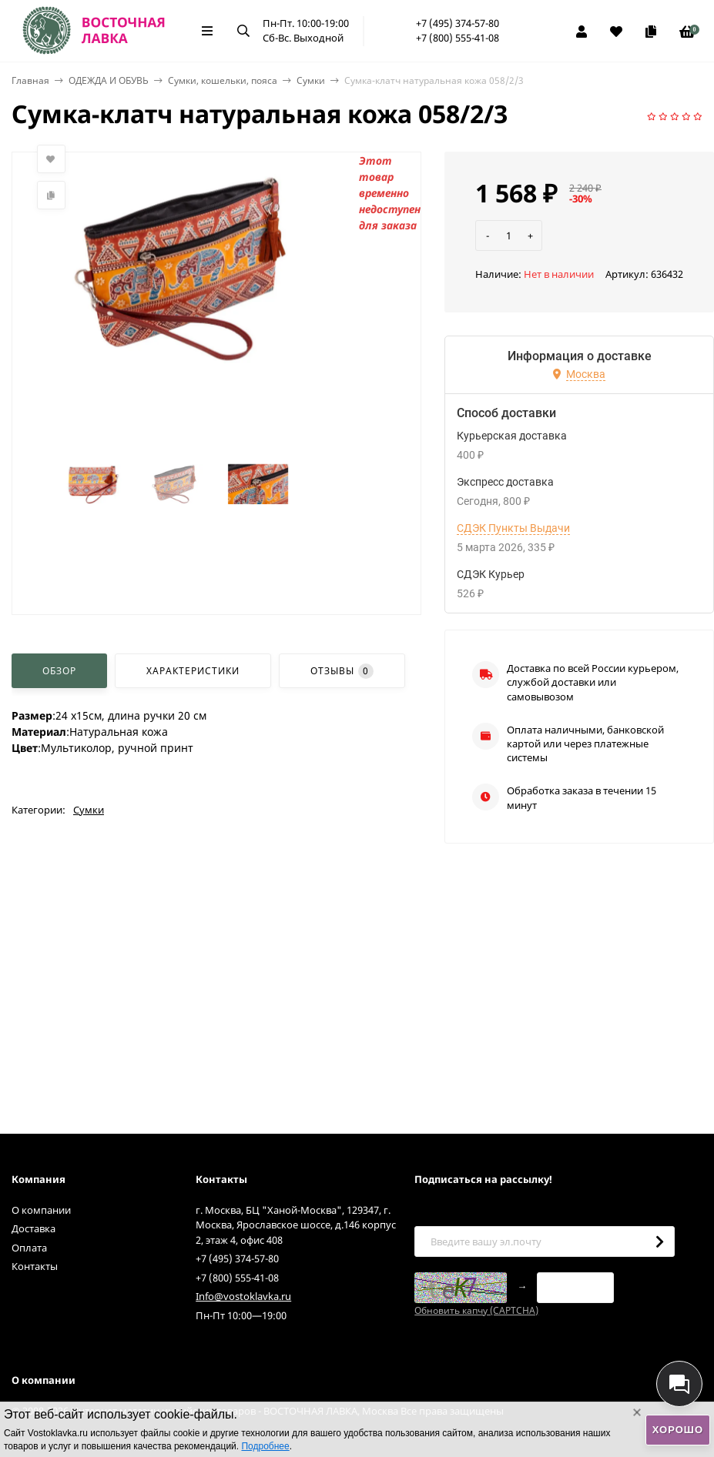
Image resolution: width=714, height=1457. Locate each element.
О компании (41, 1210)
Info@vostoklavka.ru (243, 1296)
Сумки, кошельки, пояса (222, 80)
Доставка (33, 1228)
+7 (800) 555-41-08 (457, 38)
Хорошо (677, 1429)
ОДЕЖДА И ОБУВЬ (109, 80)
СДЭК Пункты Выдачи (513, 528)
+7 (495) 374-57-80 (457, 23)
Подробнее (265, 1446)
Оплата (29, 1248)
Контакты (35, 1266)
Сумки (311, 80)
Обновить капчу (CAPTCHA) (476, 1310)
